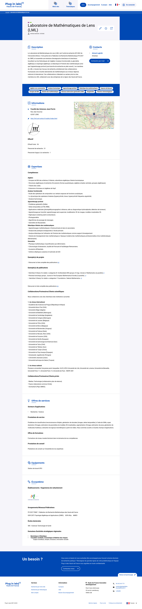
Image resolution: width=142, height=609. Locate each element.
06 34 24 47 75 (120, 583)
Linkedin (118, 591)
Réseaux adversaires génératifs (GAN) (72, 91)
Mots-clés (56, 7)
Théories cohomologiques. (105, 91)
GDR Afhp (68, 515)
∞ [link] (48, 273)
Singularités (90, 91)
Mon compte (34, 592)
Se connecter (129, 8)
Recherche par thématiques (39, 589)
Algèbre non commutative (37, 88)
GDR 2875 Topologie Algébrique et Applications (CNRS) (46, 515)
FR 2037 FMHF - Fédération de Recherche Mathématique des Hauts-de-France (53, 512)
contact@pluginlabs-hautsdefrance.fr (122, 587)
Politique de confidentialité (115, 603)
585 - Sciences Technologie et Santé (39, 526)
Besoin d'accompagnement (66, 592)
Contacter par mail (97, 61)
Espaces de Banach (106, 88)
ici (58, 262)
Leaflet (111, 128)
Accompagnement (94, 8)
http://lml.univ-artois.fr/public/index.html (44, 118)
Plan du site (103, 603)
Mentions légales (93, 603)
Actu (83, 8)
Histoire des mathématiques (50, 91)
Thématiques (70, 7)
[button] (94, 114)
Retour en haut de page (127, 575)
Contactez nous (68, 569)
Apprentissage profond (70, 88)
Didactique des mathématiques (88, 88)
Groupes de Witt (34, 91)
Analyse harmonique (54, 88)
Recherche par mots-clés (38, 586)
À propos (104, 8)
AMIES (75, 515)
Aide (110, 8)
